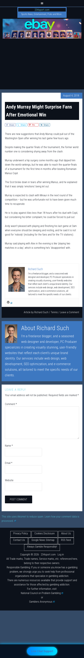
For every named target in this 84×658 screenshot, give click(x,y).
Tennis (54, 312)
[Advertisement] (42, 65)
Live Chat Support (42, 651)
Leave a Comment (69, 312)
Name (9, 445)
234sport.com (42, 9)
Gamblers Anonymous (42, 601)
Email (8, 463)
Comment (11, 404)
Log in (61, 554)
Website (9, 480)
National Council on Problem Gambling (42, 593)
